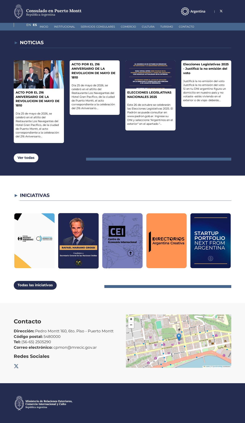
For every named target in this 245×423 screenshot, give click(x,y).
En (221, 11)
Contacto (166, 26)
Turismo (146, 26)
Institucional (44, 26)
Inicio (23, 26)
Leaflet (207, 366)
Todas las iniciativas (35, 285)
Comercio (108, 26)
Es (229, 11)
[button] (178, 337)
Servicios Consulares (77, 26)
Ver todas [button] (26, 158)
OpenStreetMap (217, 366)
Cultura (128, 26)
